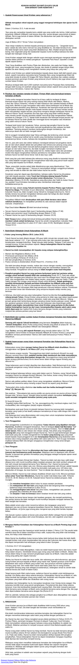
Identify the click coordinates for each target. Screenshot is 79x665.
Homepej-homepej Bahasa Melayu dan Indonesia (18, 660)
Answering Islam (7, 662)
